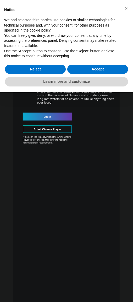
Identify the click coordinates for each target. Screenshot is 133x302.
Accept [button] (98, 69)
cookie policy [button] (40, 30)
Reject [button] (35, 69)
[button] (126, 8)
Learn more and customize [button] (66, 81)
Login (47, 116)
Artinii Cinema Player (47, 129)
